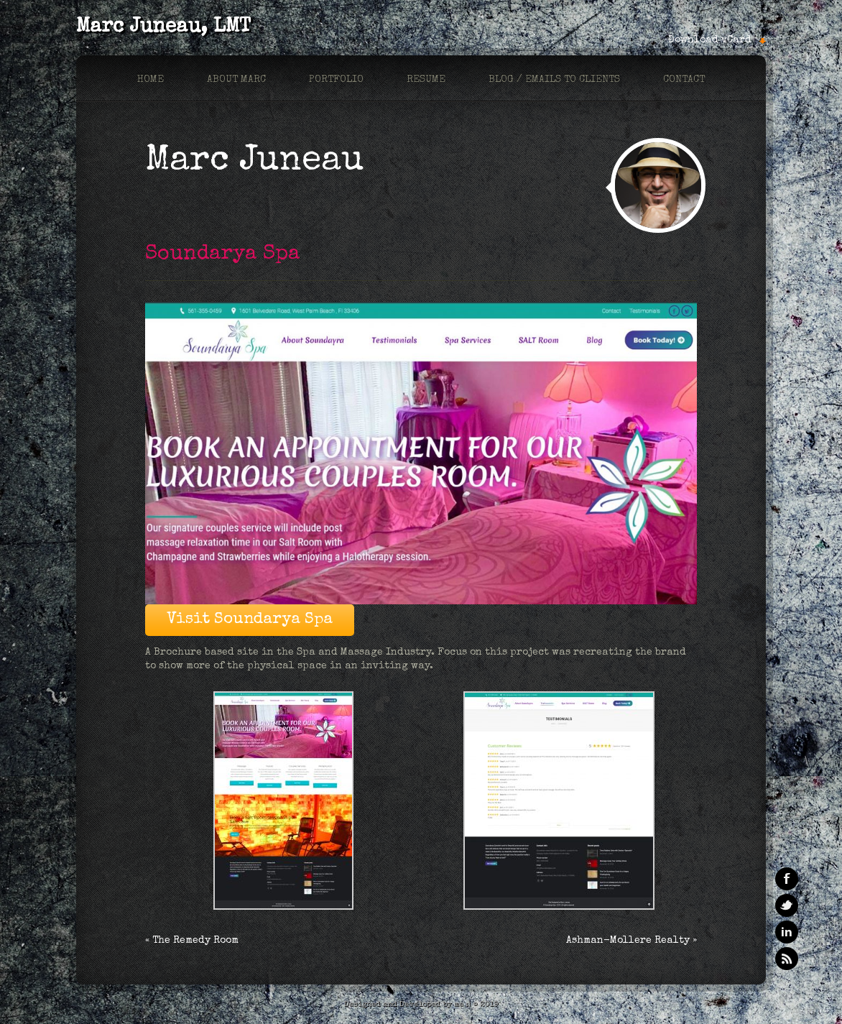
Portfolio (336, 80)
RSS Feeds (786, 958)
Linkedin (786, 932)
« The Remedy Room (192, 941)
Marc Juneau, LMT (163, 27)
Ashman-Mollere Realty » (631, 941)
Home (150, 80)
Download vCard (709, 40)
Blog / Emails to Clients (554, 80)
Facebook (786, 878)
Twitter (786, 905)
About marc (236, 80)
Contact (684, 80)
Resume (426, 80)
